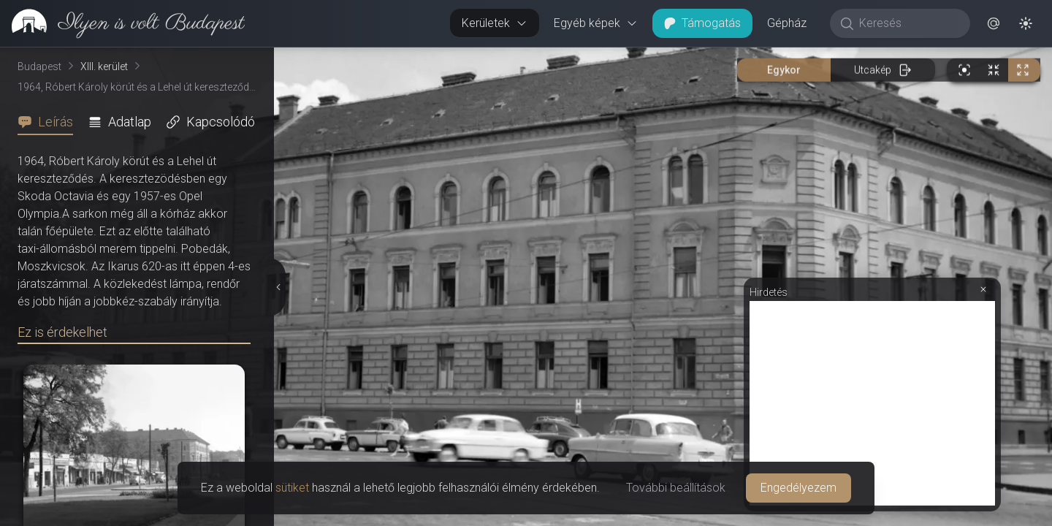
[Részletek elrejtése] (280, 287)
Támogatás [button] (702, 23)
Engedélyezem (798, 488)
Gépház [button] (787, 23)
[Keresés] (908, 23)
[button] (993, 23)
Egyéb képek (596, 23)
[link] (122, 23)
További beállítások (675, 488)
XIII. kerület (104, 66)
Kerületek (494, 23)
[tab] (50, 122)
